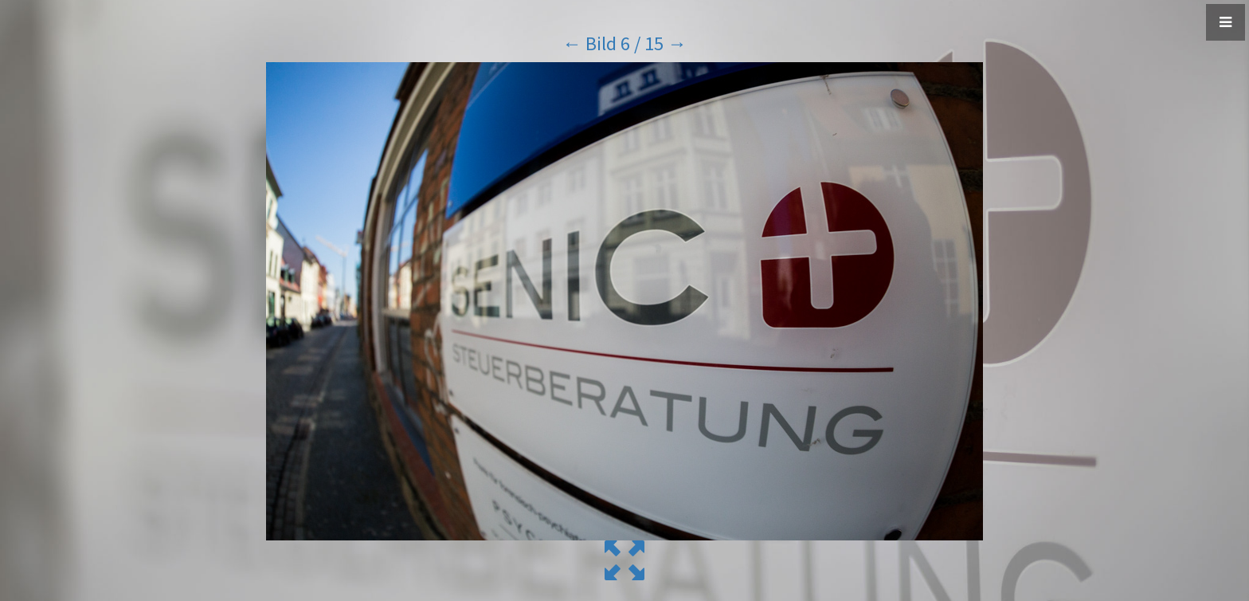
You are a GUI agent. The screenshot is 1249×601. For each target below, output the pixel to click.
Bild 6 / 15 (624, 43)
